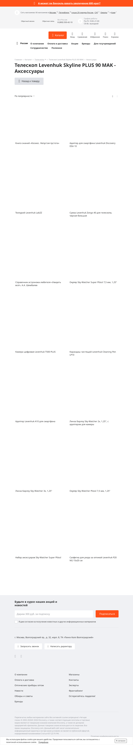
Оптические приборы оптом (29, 685)
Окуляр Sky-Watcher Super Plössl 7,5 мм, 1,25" (93, 282)
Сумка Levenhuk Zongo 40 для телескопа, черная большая (91, 214)
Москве (52, 12)
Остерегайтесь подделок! (82, 696)
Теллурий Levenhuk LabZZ (28, 212)
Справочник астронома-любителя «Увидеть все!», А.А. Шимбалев (38, 284)
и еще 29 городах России (83, 12)
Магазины (74, 674)
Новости (19, 690)
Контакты (74, 679)
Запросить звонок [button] (29, 646)
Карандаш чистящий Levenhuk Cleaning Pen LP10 (93, 353)
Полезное (57, 47)
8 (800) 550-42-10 (65, 22)
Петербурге (64, 12)
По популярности (23, 96)
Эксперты (74, 685)
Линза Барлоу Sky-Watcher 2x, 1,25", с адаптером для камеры (89, 423)
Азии (113, 12)
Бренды (86, 43)
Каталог (28, 59)
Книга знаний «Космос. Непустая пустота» (37, 143)
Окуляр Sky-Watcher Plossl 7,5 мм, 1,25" (90, 490)
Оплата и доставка (57, 43)
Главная (18, 59)
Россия (24, 43)
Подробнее (43, 742)
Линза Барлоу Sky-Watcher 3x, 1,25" (33, 490)
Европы (104, 12)
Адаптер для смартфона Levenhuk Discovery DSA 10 (92, 145)
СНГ (96, 12)
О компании (37, 43)
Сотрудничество (39, 47)
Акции (74, 43)
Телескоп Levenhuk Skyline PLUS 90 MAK (66, 59)
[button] (24, 21)
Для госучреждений (105, 43)
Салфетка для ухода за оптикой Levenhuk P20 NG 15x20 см (93, 559)
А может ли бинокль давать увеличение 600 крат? (69, 3)
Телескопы (39, 59)
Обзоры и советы (24, 696)
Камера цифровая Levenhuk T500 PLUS (35, 351)
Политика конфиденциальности (105, 736)
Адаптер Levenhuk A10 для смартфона (35, 421)
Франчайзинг (76, 690)
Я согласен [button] (121, 740)
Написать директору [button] (61, 646)
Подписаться (107, 613)
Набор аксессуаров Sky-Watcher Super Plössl (38, 557)
